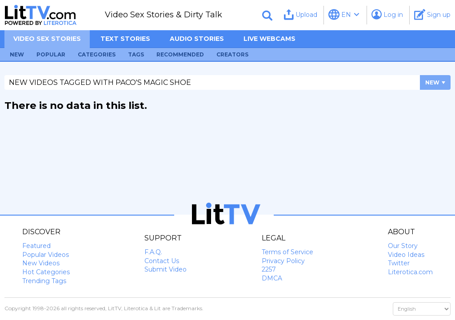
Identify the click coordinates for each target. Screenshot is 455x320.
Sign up (432, 14)
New (17, 54)
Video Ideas (406, 255)
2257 (269, 269)
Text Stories (125, 39)
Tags (136, 54)
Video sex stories (47, 39)
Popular (50, 54)
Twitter (399, 263)
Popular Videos (45, 255)
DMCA (272, 278)
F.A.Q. (153, 252)
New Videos (41, 263)
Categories (97, 54)
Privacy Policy (283, 261)
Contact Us (161, 261)
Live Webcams (269, 39)
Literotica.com (410, 272)
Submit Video (165, 269)
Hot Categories (46, 272)
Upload (300, 14)
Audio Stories (197, 39)
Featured (36, 246)
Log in (387, 14)
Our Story (403, 246)
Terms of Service (287, 252)
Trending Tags (44, 281)
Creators (232, 54)
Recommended (180, 54)
